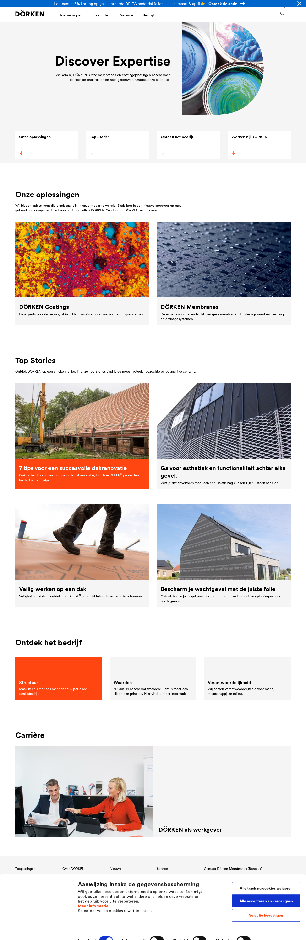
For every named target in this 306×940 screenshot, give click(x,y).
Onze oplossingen (35, 144)
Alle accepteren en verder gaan (266, 884)
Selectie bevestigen (266, 898)
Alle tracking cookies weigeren (266, 871)
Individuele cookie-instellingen (104, 930)
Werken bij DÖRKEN (249, 144)
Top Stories (99, 144)
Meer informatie (93, 889)
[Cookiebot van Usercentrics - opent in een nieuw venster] (31, 930)
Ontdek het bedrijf (176, 144)
